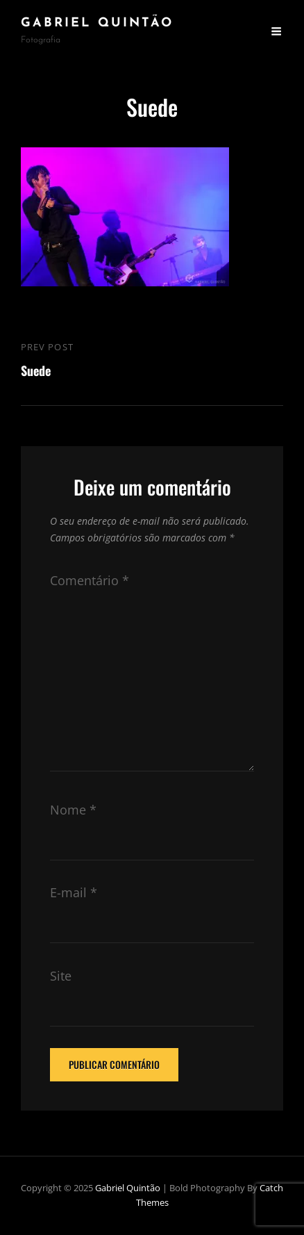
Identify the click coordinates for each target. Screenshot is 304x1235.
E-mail (73, 892)
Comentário (89, 580)
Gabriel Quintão (97, 23)
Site (60, 975)
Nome (73, 809)
